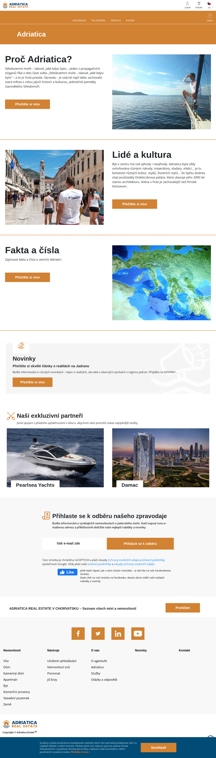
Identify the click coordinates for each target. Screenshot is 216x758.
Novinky (141, 650)
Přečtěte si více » (80, 752)
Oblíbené (115, 20)
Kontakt (130, 20)
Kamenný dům (13, 673)
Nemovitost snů (58, 667)
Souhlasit (158, 747)
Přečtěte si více (27, 104)
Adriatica (97, 667)
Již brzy (52, 680)
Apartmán (10, 680)
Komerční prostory (16, 692)
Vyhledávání (79, 20)
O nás (95, 650)
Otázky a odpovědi (104, 680)
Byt (5, 686)
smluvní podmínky (153, 560)
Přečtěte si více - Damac (160, 459)
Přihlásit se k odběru (140, 544)
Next (204, 459)
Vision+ (198, 7)
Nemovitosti (12, 650)
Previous (11, 459)
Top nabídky (98, 20)
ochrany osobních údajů (123, 560)
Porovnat (53, 673)
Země (7, 704)
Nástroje (53, 650)
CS (209, 7)
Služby (95, 673)
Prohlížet (183, 608)
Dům (6, 667)
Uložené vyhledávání (61, 661)
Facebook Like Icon (67, 572)
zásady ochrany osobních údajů (134, 564)
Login (187, 7)
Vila (6, 661)
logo (15, 5)
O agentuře (99, 661)
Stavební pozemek (16, 698)
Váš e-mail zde (68, 543)
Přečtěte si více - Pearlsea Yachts (55, 459)
